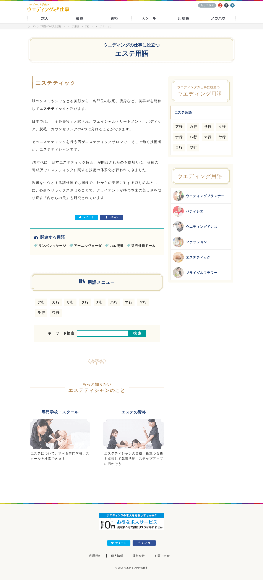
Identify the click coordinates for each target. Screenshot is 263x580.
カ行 (56, 302)
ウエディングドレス (195, 226)
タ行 (85, 302)
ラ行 (41, 313)
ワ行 (56, 313)
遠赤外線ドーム (143, 245)
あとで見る (208, 5)
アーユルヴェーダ (88, 245)
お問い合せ (162, 556)
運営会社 (139, 556)
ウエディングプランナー (198, 195)
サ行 (70, 302)
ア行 (41, 302)
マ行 (128, 302)
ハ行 (114, 302)
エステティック (191, 257)
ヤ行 (143, 302)
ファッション (190, 241)
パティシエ (188, 211)
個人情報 (117, 556)
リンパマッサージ (52, 245)
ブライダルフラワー (195, 272)
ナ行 (99, 302)
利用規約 (95, 556)
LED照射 (116, 245)
